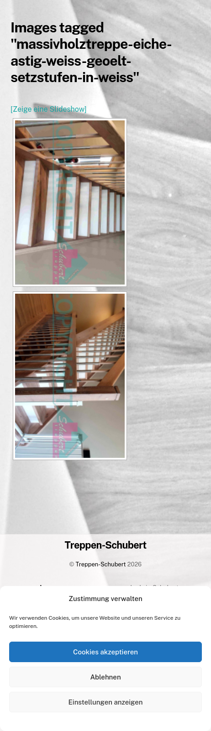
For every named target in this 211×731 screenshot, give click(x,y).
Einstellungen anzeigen (106, 702)
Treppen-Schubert (101, 564)
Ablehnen (105, 677)
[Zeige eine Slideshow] (48, 109)
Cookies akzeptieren (105, 652)
